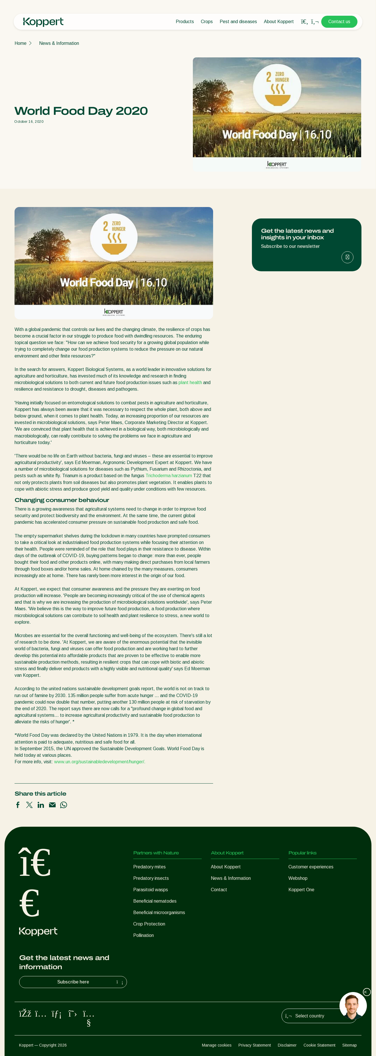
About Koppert (279, 21)
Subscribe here (91, 982)
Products (185, 21)
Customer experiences (310, 866)
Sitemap (349, 1045)
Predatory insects (151, 878)
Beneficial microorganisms (159, 912)
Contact (219, 889)
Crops (207, 21)
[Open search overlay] (305, 21)
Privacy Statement (254, 1045)
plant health (190, 382)
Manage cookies (217, 1045)
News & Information (59, 43)
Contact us (339, 21)
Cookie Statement (319, 1045)
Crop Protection (149, 924)
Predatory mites (149, 866)
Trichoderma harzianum (168, 475)
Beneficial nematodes (155, 901)
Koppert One (301, 889)
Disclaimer (287, 1045)
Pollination (143, 935)
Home (21, 43)
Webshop (298, 878)
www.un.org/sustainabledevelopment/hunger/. (99, 761)
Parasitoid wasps (150, 889)
